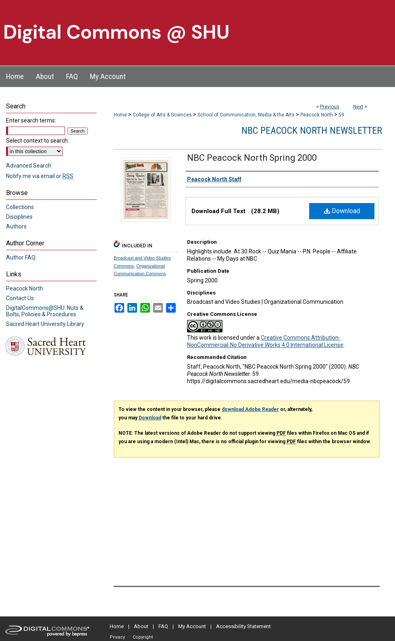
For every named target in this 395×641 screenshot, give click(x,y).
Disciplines (19, 217)
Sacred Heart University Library (45, 324)
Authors (16, 226)
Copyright (143, 637)
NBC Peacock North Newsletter (311, 130)
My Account (192, 626)
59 (341, 115)
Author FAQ (20, 257)
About (141, 626)
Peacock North (316, 115)
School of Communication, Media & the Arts (246, 115)
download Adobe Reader (250, 409)
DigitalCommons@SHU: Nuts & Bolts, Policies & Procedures (44, 311)
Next (358, 107)
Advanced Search (28, 165)
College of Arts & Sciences (162, 115)
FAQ (163, 626)
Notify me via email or (39, 176)
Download (342, 211)
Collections (20, 207)
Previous (329, 107)
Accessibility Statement (243, 626)
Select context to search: (37, 140)
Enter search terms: (31, 120)
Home (120, 115)
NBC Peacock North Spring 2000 (252, 158)
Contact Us (20, 298)
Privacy (117, 637)
